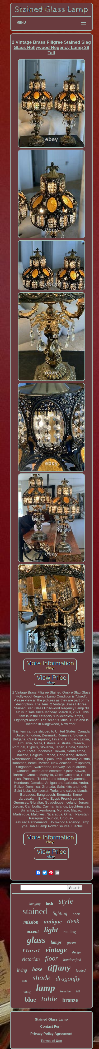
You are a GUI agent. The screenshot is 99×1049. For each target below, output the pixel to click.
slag (24, 980)
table (49, 998)
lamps (56, 942)
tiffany (59, 967)
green (71, 943)
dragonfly (68, 978)
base (37, 969)
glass (36, 940)
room (76, 914)
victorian (31, 959)
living (22, 970)
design (76, 952)
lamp (45, 988)
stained (34, 911)
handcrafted (72, 960)
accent (33, 931)
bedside (65, 991)
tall (78, 991)
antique (53, 921)
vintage (56, 950)
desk (73, 921)
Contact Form (51, 1026)
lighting (60, 913)
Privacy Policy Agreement (51, 1034)
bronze (70, 1000)
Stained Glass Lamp (51, 1019)
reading (69, 931)
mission (31, 922)
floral (31, 951)
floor (51, 958)
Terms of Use (51, 1041)
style (65, 900)
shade (41, 977)
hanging (35, 903)
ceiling (27, 991)
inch (49, 903)
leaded (81, 970)
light (51, 930)
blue (30, 999)
